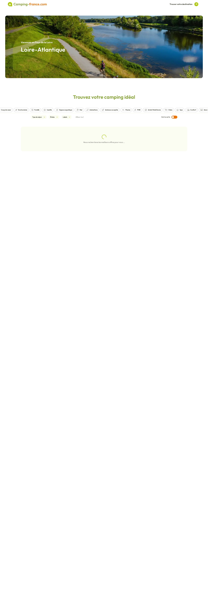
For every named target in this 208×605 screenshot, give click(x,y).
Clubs (168, 110)
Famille (35, 110)
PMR (137, 110)
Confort (191, 110)
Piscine (126, 110)
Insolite (48, 110)
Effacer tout (80, 117)
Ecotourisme (21, 110)
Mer (79, 110)
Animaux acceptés (110, 110)
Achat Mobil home (153, 110)
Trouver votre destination (184, 4)
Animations (92, 110)
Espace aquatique (64, 110)
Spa (179, 110)
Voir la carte (169, 117)
